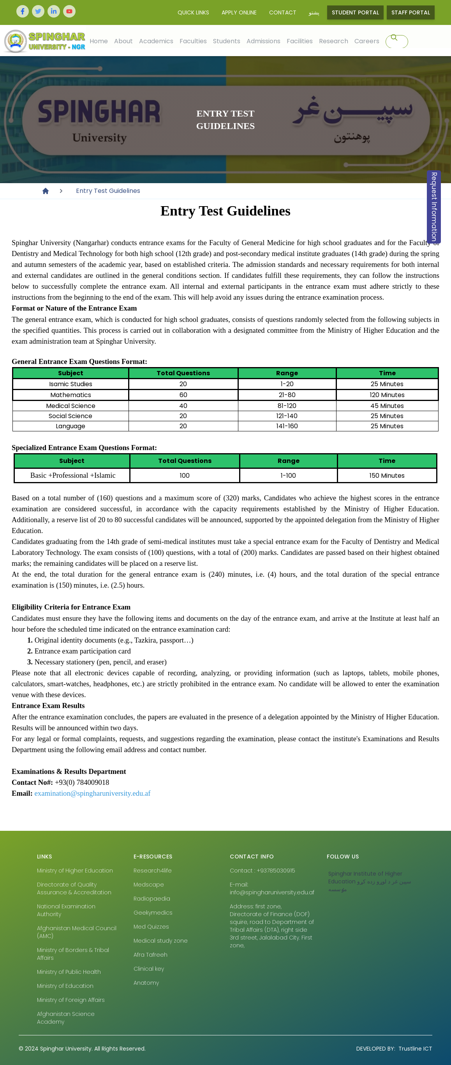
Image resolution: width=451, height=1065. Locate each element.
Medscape (149, 884)
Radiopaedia (152, 899)
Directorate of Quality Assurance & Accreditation (74, 888)
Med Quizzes (151, 927)
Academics (156, 40)
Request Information (434, 207)
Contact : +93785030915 (262, 870)
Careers (366, 40)
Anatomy (146, 983)
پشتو (314, 12)
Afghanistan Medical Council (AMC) (76, 932)
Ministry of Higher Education (75, 870)
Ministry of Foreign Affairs (71, 1000)
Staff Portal (410, 12)
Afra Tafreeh (150, 955)
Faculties (192, 40)
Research (333, 40)
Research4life (153, 870)
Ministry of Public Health (69, 972)
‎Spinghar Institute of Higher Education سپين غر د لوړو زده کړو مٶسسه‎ (369, 881)
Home (98, 40)
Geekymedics (153, 913)
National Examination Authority (66, 910)
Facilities (299, 40)
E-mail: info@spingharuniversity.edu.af (272, 888)
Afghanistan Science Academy (66, 1018)
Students (226, 40)
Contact (282, 12)
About (123, 40)
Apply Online (239, 12)
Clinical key (149, 969)
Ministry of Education (65, 986)
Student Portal (355, 12)
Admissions (263, 40)
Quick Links (193, 12)
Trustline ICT (394, 1049)
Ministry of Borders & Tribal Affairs (73, 954)
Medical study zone (161, 941)
